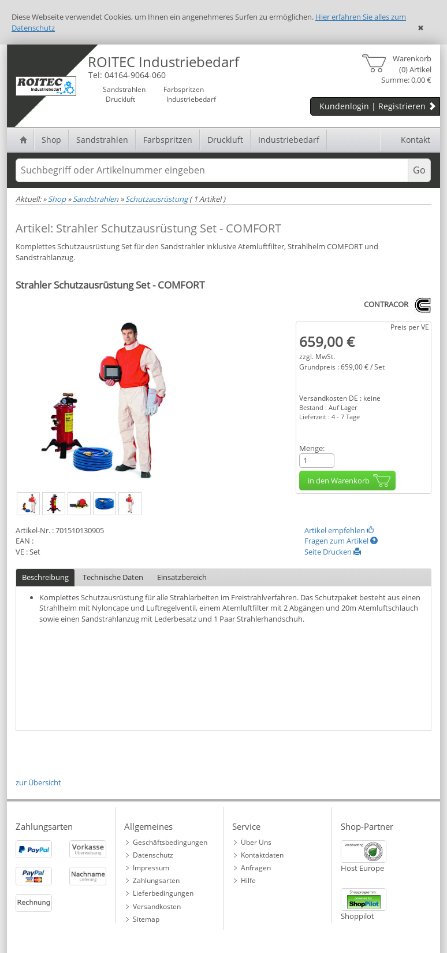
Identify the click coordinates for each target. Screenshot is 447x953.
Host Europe (362, 868)
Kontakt (409, 139)
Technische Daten (113, 577)
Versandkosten (157, 906)
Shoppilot (357, 916)
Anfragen (256, 868)
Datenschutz (153, 855)
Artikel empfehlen (339, 530)
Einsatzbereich (182, 577)
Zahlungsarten (156, 880)
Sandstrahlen (102, 139)
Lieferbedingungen (163, 893)
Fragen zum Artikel (341, 540)
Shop (51, 139)
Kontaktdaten (262, 855)
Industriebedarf (288, 139)
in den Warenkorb (350, 480)
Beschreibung (45, 577)
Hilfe (248, 880)
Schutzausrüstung (156, 199)
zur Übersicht (38, 782)
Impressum (151, 868)
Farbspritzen (167, 139)
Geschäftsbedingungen (170, 842)
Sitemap (146, 919)
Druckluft (225, 139)
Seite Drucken (332, 551)
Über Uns (256, 842)
